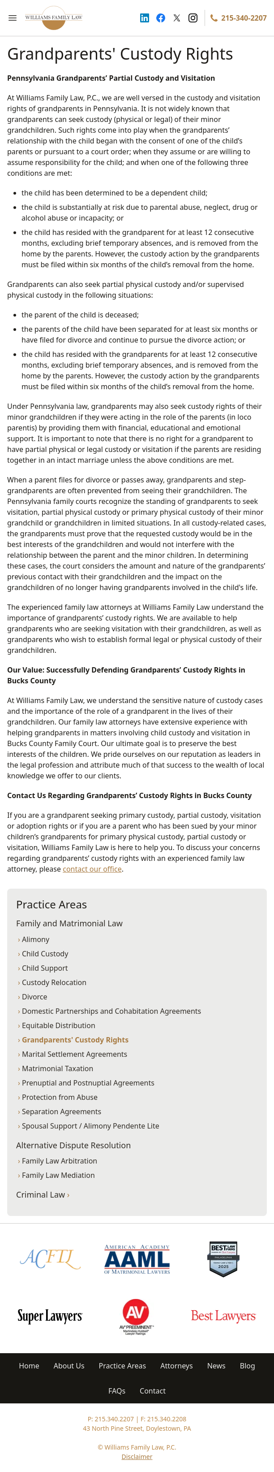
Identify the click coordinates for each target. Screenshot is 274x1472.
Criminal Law (42, 1194)
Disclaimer (136, 1456)
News (216, 1366)
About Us (69, 1366)
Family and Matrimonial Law (69, 923)
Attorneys (176, 1366)
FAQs (116, 1391)
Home (29, 1366)
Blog (247, 1366)
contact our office (92, 869)
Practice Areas (122, 1366)
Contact (153, 1391)
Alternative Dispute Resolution (73, 1145)
